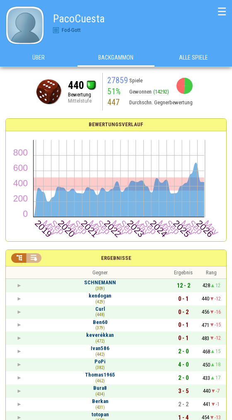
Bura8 (100, 388)
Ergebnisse (116, 258)
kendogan (100, 296)
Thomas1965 (100, 375)
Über (38, 57)
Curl (100, 309)
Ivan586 (100, 348)
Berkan (100, 401)
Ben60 (100, 322)
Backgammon (115, 57)
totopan (100, 414)
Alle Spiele (193, 57)
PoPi (100, 361)
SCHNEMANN (100, 282)
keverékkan (100, 335)
